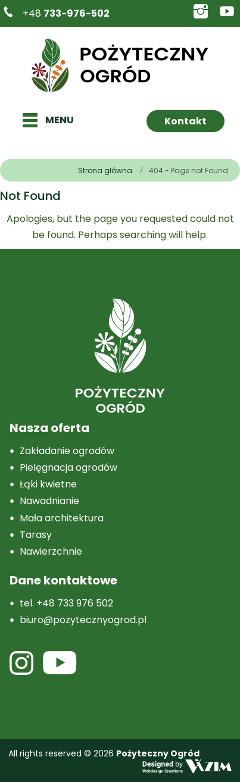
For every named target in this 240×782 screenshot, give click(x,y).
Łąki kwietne (48, 484)
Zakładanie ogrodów (67, 451)
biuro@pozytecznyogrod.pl (83, 620)
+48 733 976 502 (74, 603)
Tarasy (36, 535)
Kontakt (185, 121)
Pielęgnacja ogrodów (68, 467)
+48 (66, 13)
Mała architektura (62, 518)
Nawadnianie (49, 501)
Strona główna (105, 170)
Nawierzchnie (51, 551)
